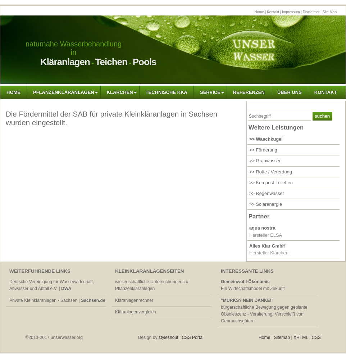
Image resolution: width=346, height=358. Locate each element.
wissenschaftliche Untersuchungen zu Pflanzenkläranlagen (151, 285)
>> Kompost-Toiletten (271, 182)
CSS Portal (193, 337)
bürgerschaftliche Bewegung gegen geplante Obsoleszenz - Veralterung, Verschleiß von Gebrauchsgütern (264, 311)
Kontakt (273, 12)
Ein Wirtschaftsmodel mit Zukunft (253, 285)
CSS (316, 337)
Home (259, 12)
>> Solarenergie (265, 204)
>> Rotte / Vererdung (270, 172)
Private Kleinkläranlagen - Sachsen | (57, 300)
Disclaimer (311, 12)
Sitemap (282, 337)
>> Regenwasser (266, 193)
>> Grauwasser (265, 160)
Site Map (330, 12)
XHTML (300, 337)
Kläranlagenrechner (134, 300)
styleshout (169, 337)
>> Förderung (263, 150)
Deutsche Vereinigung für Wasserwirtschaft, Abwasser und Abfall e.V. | (51, 285)
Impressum (291, 12)
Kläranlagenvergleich (135, 311)
